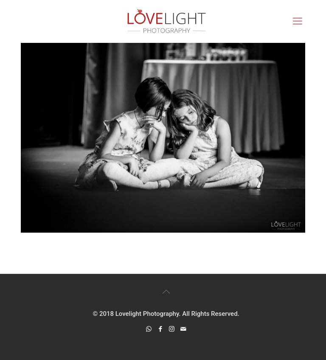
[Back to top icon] (166, 292)
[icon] (183, 329)
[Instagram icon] (171, 329)
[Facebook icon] (160, 329)
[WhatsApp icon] (148, 329)
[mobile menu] (297, 21)
